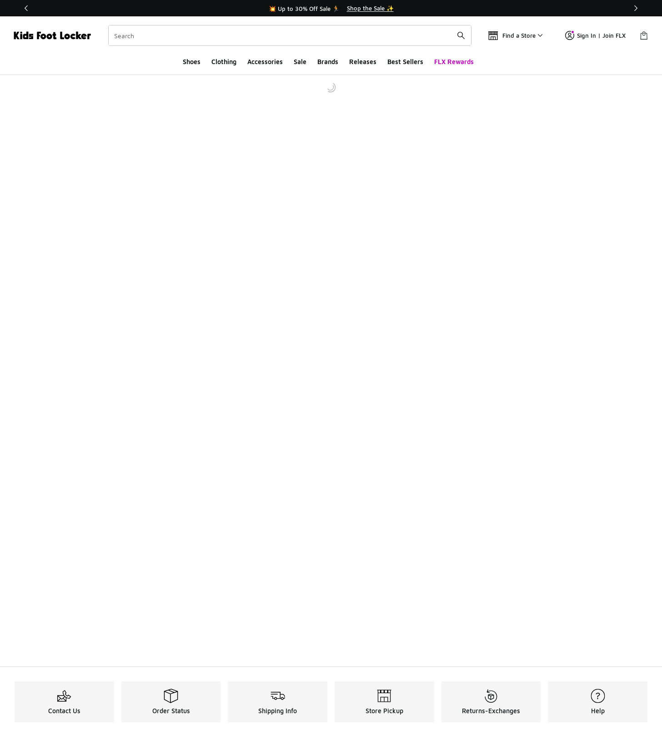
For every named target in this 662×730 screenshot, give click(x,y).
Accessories (265, 61)
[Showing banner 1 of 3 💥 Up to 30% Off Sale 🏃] (331, 8)
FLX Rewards (454, 61)
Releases (362, 61)
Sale (300, 61)
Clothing (223, 61)
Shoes (192, 61)
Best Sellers (405, 61)
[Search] (290, 35)
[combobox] (290, 35)
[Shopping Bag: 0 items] (644, 35)
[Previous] (26, 8)
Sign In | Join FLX (595, 35)
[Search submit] (461, 35)
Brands (327, 61)
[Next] (635, 8)
